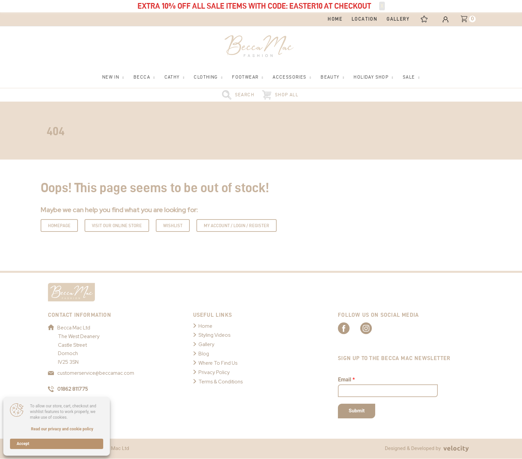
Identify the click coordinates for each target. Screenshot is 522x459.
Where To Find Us (218, 363)
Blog (203, 353)
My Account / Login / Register (236, 225)
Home (205, 326)
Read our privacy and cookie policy (62, 429)
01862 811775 (68, 389)
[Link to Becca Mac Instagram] (373, 328)
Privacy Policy (214, 372)
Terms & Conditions (220, 381)
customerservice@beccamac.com (91, 373)
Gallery (206, 344)
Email (346, 379)
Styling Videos (214, 335)
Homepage (59, 225)
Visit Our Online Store (117, 225)
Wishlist (172, 225)
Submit (357, 411)
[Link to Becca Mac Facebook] (349, 328)
